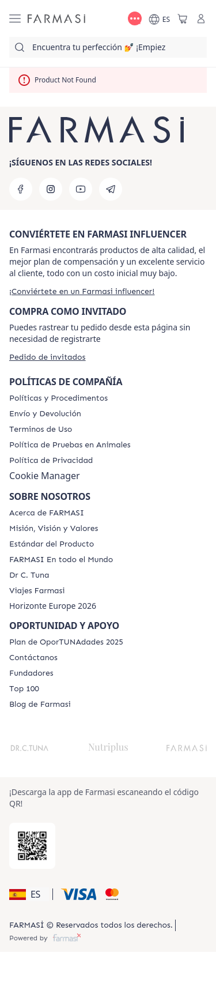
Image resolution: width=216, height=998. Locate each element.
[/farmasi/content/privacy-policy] (51, 460)
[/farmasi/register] (81, 291)
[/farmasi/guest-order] (47, 357)
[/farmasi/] (56, 18)
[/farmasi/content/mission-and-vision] (53, 528)
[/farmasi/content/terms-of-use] (40, 429)
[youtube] (80, 189)
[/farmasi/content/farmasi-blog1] (40, 704)
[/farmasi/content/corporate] (61, 559)
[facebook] (20, 189)
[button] (29, 894)
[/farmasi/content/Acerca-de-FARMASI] (46, 513)
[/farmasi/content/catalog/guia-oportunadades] (66, 642)
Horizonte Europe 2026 (52, 606)
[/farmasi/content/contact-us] (33, 657)
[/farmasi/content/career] (37, 591)
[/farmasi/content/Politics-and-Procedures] (58, 398)
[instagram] (50, 189)
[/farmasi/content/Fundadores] (31, 673)
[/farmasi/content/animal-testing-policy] (70, 445)
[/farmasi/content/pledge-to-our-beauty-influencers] (29, 575)
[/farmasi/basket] (182, 18)
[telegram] (110, 189)
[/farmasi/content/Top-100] (24, 689)
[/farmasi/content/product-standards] (51, 544)
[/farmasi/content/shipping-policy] (45, 414)
